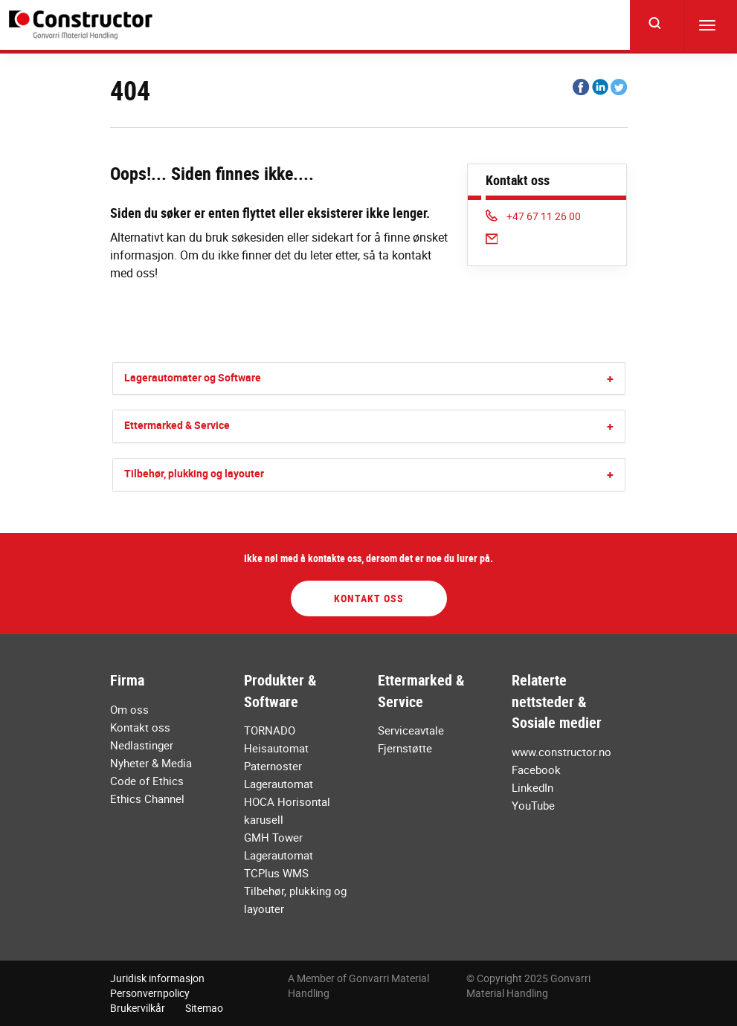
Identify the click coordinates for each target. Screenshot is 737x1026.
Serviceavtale (411, 730)
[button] (610, 378)
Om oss (129, 709)
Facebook (536, 769)
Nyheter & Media (151, 762)
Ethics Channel (147, 798)
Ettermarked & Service (177, 425)
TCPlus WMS (276, 872)
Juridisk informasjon (157, 978)
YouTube (533, 805)
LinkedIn (532, 787)
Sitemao (204, 1008)
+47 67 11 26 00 (534, 216)
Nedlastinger (141, 745)
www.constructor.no (561, 751)
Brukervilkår (137, 1008)
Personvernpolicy (150, 993)
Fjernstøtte (405, 748)
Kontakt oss (369, 598)
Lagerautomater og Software (192, 377)
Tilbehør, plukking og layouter (194, 473)
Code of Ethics (147, 780)
